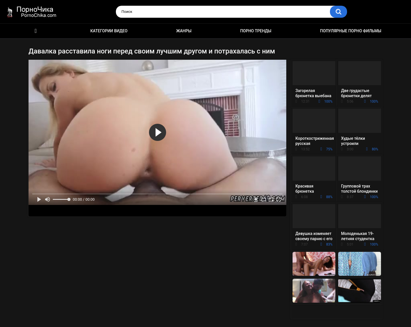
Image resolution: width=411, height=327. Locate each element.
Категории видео (109, 31)
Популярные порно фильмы (350, 31)
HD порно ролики (36, 31)
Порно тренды (255, 31)
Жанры (184, 31)
